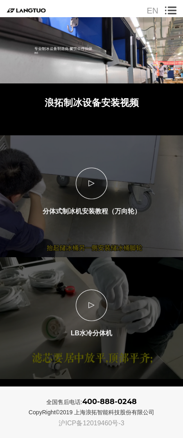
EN (152, 11)
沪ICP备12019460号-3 (91, 423)
